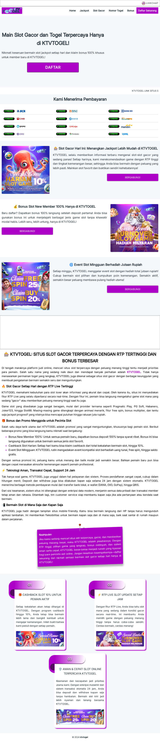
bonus (130, 10)
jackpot (84, 10)
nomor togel (116, 10)
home (72, 10)
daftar (53, 67)
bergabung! (132, 177)
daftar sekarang (147, 10)
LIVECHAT (150, 3)
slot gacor (99, 10)
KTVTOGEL (134, 372)
